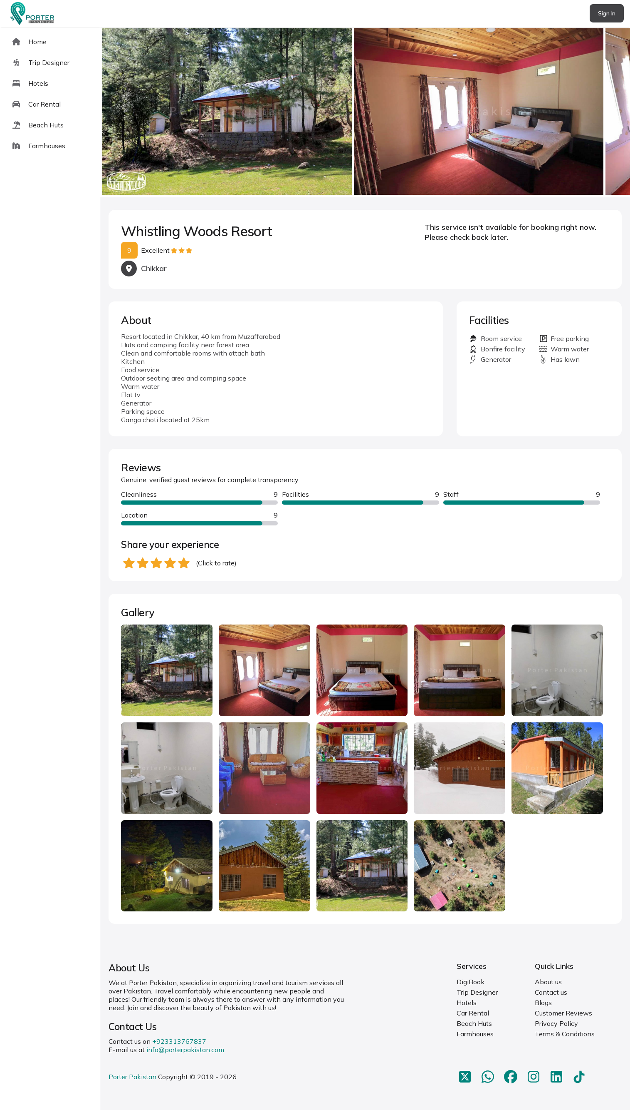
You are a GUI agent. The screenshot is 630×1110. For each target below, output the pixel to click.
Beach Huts (474, 1023)
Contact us (551, 992)
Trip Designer (477, 992)
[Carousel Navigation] (365, 112)
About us (548, 982)
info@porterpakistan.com (185, 1049)
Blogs (543, 1002)
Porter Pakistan (132, 1077)
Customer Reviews (563, 1013)
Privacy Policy (556, 1023)
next (597, 112)
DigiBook (470, 982)
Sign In (606, 13)
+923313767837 (179, 1041)
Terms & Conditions (565, 1034)
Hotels (467, 1002)
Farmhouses (475, 1034)
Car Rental (473, 1013)
